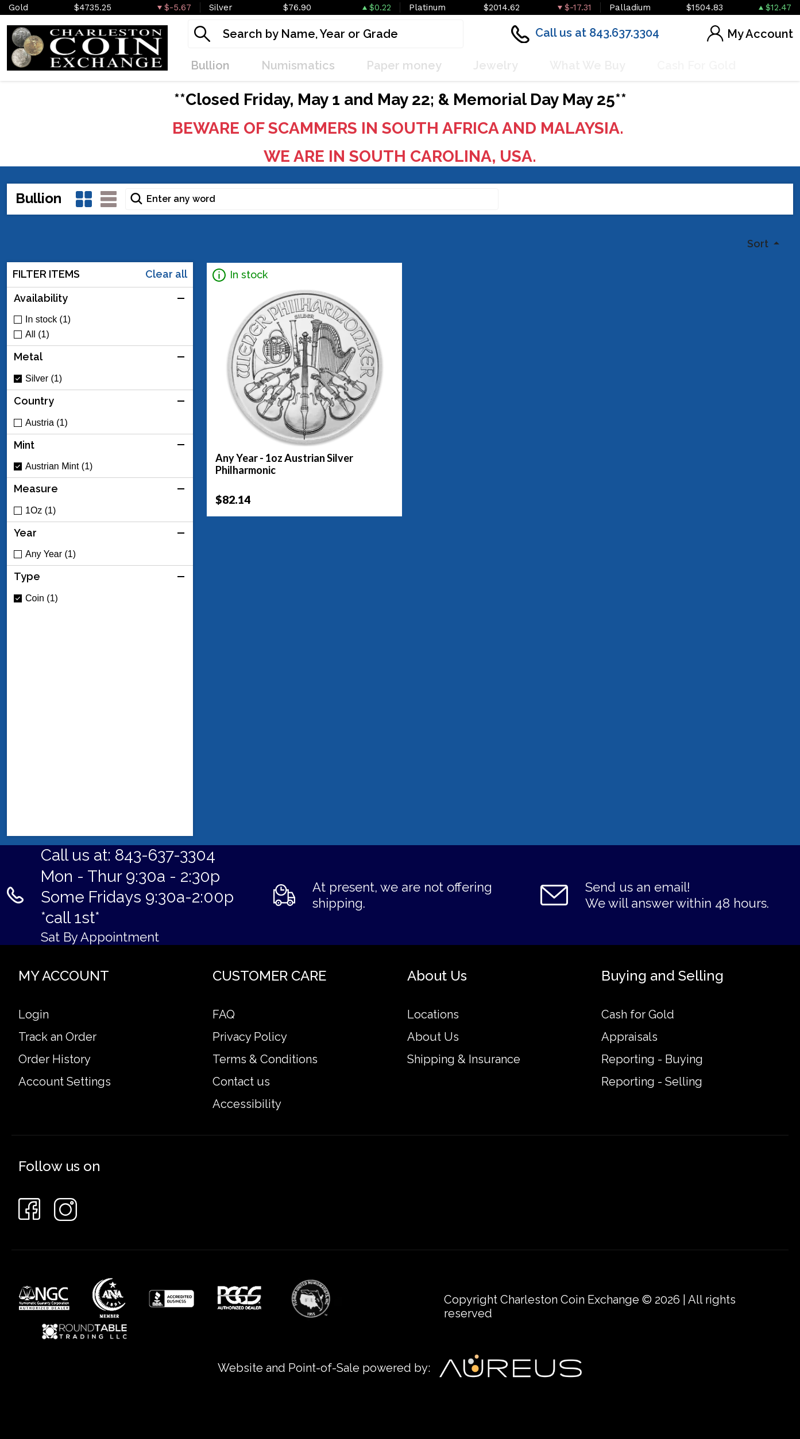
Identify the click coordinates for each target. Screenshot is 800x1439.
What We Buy (587, 65)
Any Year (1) (50, 554)
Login (33, 1014)
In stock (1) (48, 319)
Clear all (166, 274)
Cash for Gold (637, 1014)
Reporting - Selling (651, 1081)
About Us (433, 1037)
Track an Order (57, 1037)
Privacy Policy (249, 1037)
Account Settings (64, 1081)
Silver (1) (43, 378)
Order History (54, 1059)
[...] (325, 34)
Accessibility (246, 1104)
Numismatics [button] (298, 65)
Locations (433, 1014)
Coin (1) (41, 598)
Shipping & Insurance (463, 1059)
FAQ (223, 1014)
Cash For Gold (696, 65)
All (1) (37, 334)
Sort (759, 244)
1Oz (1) (40, 510)
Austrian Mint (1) (58, 466)
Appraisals (629, 1037)
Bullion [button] (210, 65)
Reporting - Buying (652, 1059)
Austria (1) (46, 422)
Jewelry (495, 65)
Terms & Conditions (265, 1059)
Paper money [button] (404, 65)
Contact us (241, 1081)
